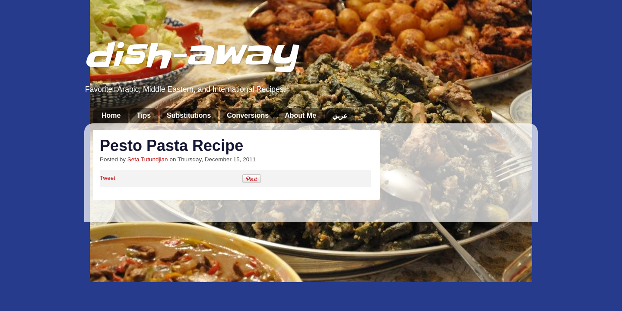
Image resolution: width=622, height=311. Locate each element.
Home (111, 115)
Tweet (107, 178)
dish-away (190, 55)
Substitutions (189, 115)
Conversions (248, 115)
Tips (143, 115)
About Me (300, 115)
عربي (340, 115)
